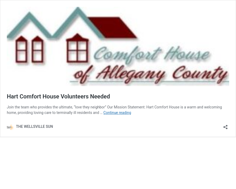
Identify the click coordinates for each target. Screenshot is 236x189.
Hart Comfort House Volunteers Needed (58, 96)
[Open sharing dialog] (225, 125)
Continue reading (117, 113)
